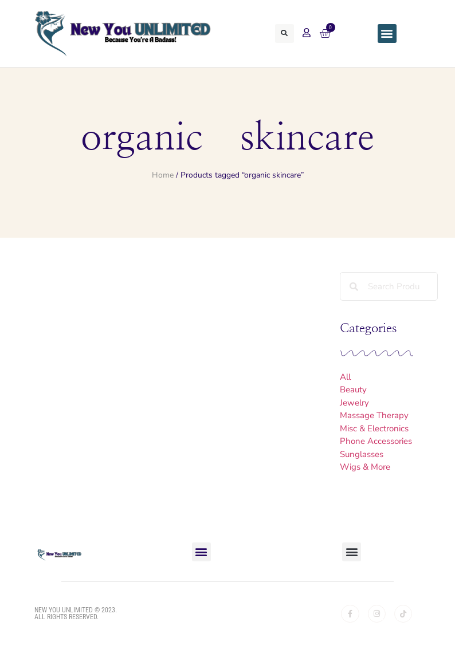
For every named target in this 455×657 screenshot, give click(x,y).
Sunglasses (361, 454)
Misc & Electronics (374, 428)
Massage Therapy (374, 415)
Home (163, 175)
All (345, 377)
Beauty (353, 389)
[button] (283, 33)
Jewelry (354, 402)
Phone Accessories (376, 441)
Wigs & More (365, 467)
